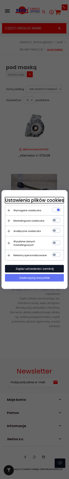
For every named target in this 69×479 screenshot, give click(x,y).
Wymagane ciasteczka (27, 210)
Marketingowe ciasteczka (28, 220)
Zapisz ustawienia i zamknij (35, 269)
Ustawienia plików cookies (34, 200)
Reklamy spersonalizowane (30, 255)
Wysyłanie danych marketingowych (24, 243)
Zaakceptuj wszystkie (34, 278)
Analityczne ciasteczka (27, 231)
